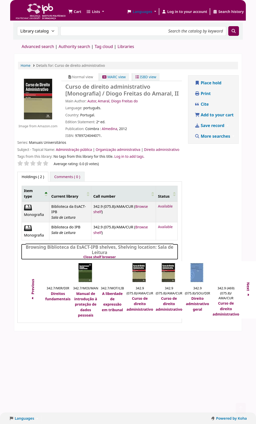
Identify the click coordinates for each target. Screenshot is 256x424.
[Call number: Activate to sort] (123, 193)
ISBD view (145, 76)
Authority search (74, 46)
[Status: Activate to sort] (166, 193)
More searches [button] (213, 136)
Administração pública (74, 149)
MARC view (114, 76)
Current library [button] (64, 196)
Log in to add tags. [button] (129, 156)
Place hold (208, 83)
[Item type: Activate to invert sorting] (35, 193)
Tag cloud (104, 46)
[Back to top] (241, 408)
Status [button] (164, 196)
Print (203, 93)
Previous (32, 290)
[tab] (67, 177)
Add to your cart (214, 115)
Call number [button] (104, 196)
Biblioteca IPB (28, 8)
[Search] (233, 31)
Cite (202, 104)
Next (248, 290)
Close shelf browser (117, 257)
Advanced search (38, 46)
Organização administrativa (118, 149)
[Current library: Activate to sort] (70, 193)
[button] (74, 12)
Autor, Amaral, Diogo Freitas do (112, 101)
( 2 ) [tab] (33, 176)
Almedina (109, 128)
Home (26, 65)
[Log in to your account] (184, 12)
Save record (210, 125)
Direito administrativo (161, 149)
